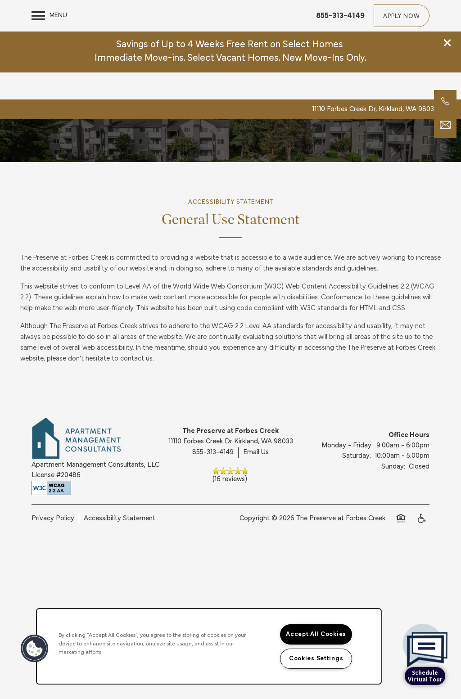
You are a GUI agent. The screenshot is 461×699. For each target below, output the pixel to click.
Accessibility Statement (119, 547)
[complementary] (425, 626)
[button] (447, 11)
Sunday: (393, 495)
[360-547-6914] (445, 101)
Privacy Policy (53, 547)
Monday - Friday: (347, 474)
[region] (209, 646)
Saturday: (356, 484)
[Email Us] (445, 125)
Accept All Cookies (316, 634)
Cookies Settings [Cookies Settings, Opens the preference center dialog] (316, 658)
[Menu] (49, 56)
